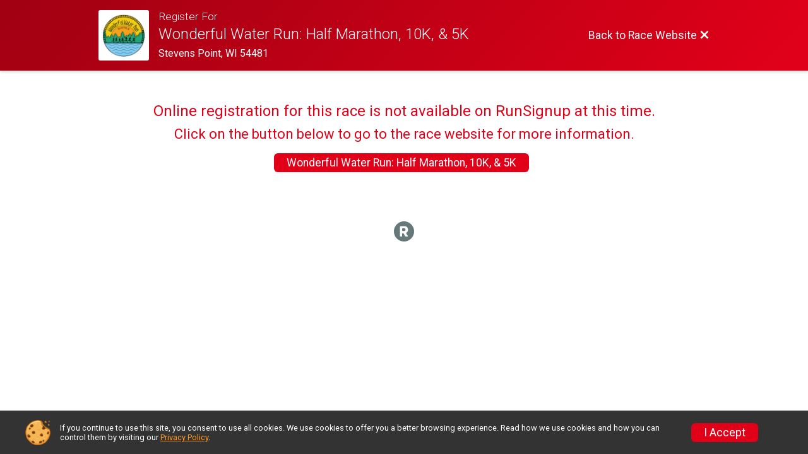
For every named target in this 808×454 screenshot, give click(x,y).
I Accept (725, 432)
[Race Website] (128, 35)
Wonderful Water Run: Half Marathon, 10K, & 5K (401, 162)
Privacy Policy (184, 437)
